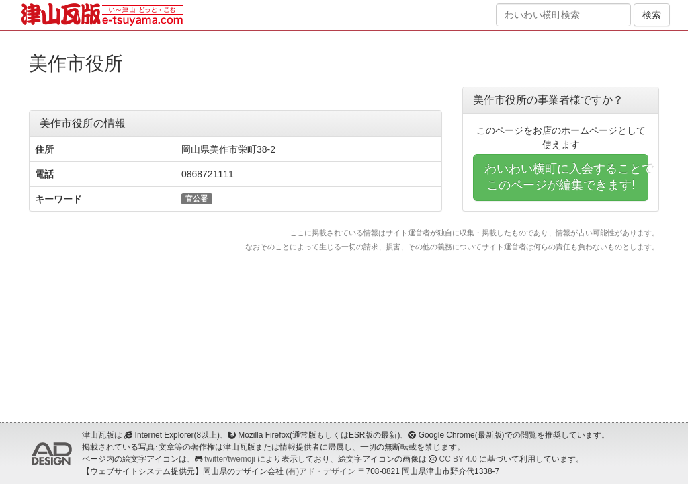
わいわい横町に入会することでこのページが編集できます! (566, 177)
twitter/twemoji (229, 459)
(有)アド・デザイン (320, 471)
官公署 (196, 198)
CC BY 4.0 (458, 459)
